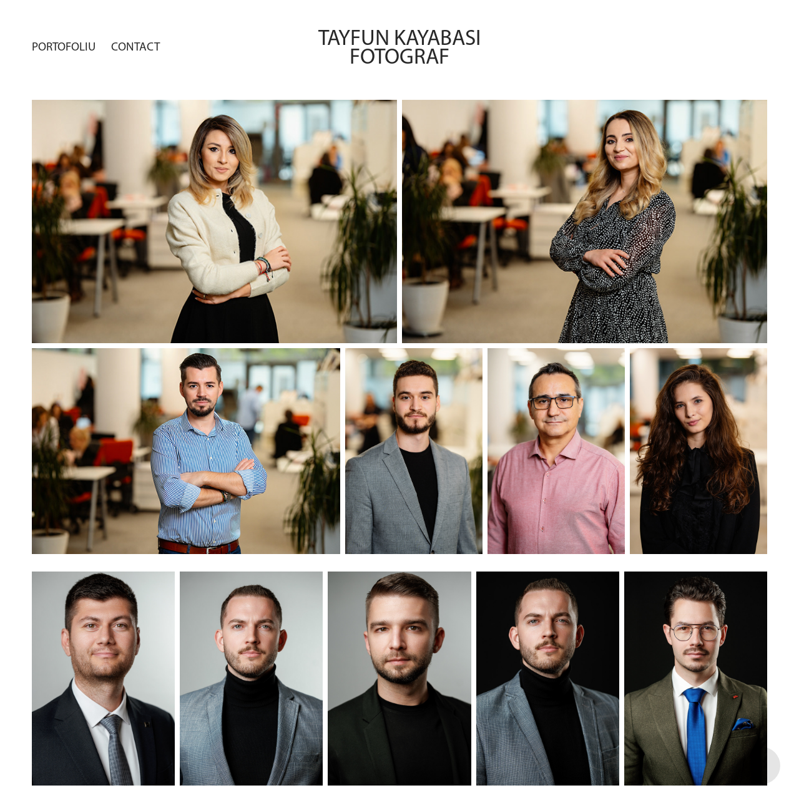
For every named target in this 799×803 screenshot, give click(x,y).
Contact (135, 46)
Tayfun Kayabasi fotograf (403, 46)
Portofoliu (64, 46)
